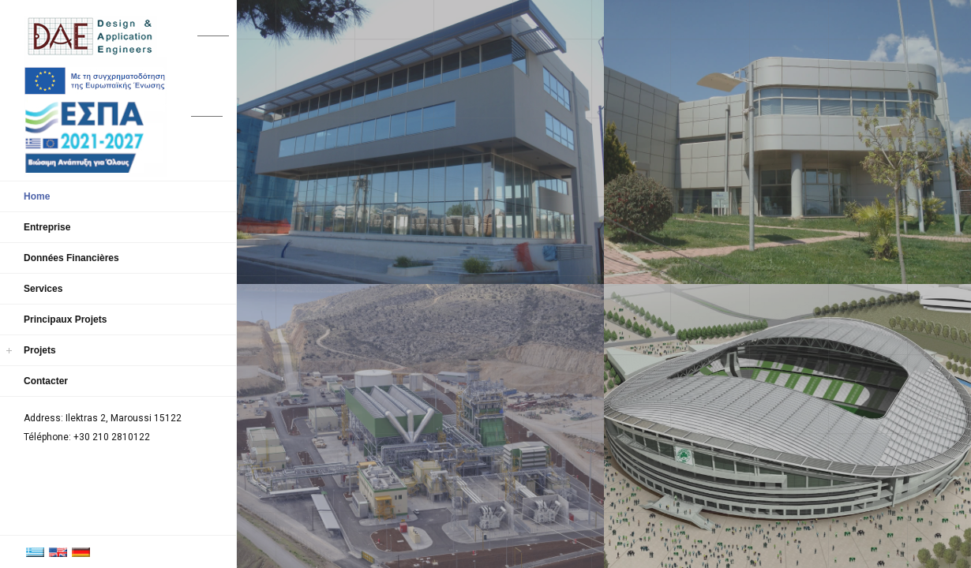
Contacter (46, 381)
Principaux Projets (65, 319)
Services (43, 288)
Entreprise (47, 227)
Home (37, 196)
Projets (40, 350)
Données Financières (71, 257)
